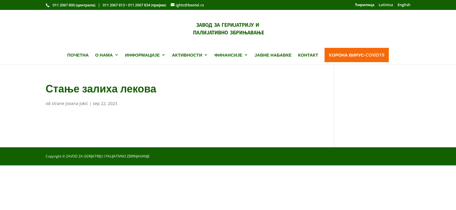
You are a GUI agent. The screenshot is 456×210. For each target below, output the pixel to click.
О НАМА (104, 55)
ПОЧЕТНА (78, 55)
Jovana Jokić (76, 103)
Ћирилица (364, 5)
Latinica (386, 5)
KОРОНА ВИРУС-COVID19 (356, 55)
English (404, 5)
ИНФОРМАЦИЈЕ (142, 55)
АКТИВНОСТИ (187, 55)
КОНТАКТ (308, 55)
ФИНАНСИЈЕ (228, 55)
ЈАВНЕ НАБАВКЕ (273, 55)
